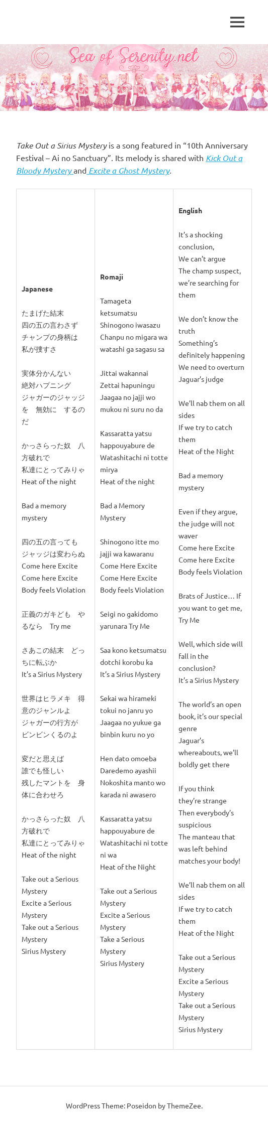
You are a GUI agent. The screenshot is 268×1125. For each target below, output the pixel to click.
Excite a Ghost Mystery (127, 170)
